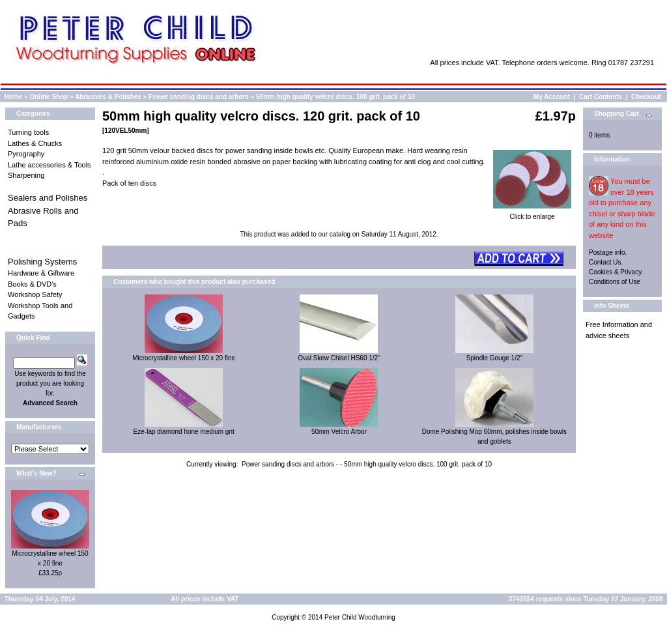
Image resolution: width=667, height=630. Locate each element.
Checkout (646, 96)
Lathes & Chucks (35, 143)
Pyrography (26, 154)
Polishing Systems (42, 261)
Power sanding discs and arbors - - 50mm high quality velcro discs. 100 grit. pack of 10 (367, 464)
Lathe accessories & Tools (49, 165)
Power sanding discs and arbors (199, 96)
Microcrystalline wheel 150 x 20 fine (183, 358)
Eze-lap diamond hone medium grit (184, 431)
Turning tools (28, 132)
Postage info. (608, 252)
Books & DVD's (32, 284)
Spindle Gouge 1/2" (494, 358)
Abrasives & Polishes (108, 96)
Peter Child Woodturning (359, 617)
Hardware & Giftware (41, 273)
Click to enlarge (532, 213)
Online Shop (48, 96)
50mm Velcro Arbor (339, 431)
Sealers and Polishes (47, 198)
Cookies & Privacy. (616, 272)
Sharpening (26, 175)
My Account (551, 96)
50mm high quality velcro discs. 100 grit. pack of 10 (335, 96)
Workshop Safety (35, 294)
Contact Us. (606, 262)
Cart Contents (600, 96)
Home (14, 96)
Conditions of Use (614, 281)
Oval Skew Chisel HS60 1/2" (339, 358)
